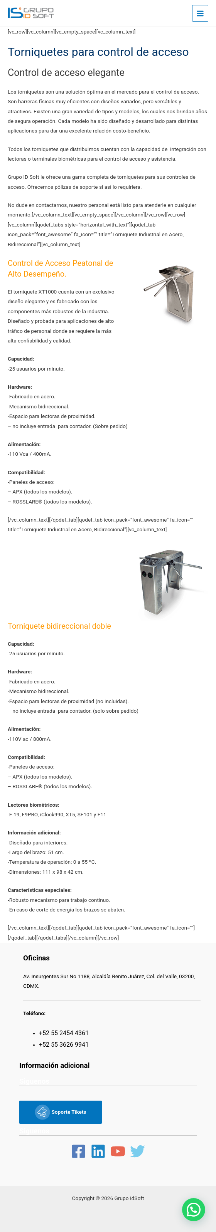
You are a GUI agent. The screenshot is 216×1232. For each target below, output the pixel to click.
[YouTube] (117, 1151)
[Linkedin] (98, 1151)
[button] (193, 1209)
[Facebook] (78, 1151)
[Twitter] (137, 1151)
